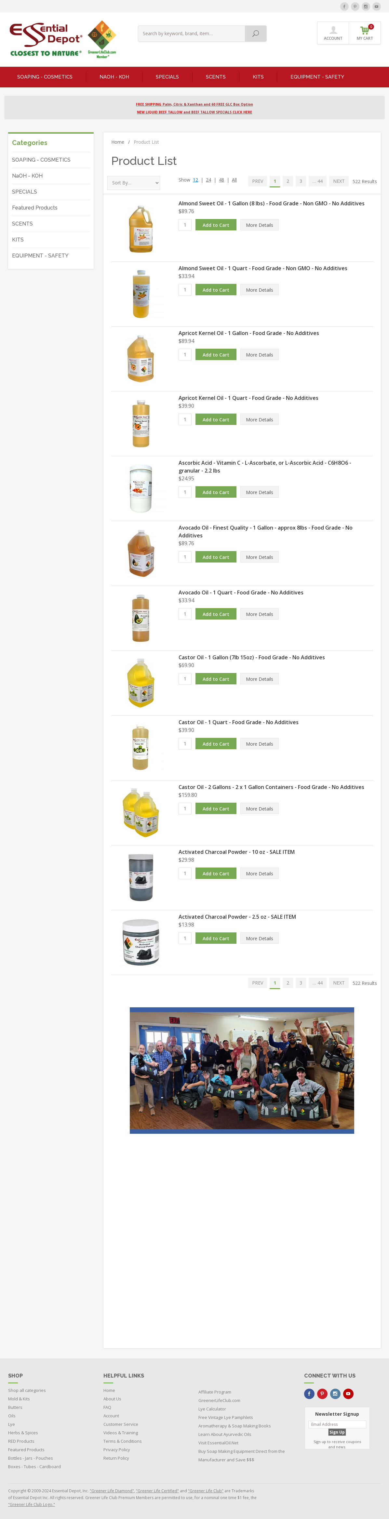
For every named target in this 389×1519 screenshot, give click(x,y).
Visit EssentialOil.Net (218, 1443)
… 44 (318, 181)
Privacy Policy (116, 1450)
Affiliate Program (214, 1392)
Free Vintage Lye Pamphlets (225, 1417)
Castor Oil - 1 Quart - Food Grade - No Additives (239, 722)
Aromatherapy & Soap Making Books (234, 1426)
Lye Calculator (212, 1409)
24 (208, 180)
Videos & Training (120, 1433)
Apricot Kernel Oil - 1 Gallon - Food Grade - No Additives (249, 333)
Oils (12, 1416)
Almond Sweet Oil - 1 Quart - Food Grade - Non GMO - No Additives (263, 268)
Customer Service (120, 1424)
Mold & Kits (19, 1399)
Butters (15, 1407)
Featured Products (35, 208)
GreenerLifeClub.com (219, 1400)
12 (195, 180)
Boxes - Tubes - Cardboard (34, 1466)
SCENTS (216, 77)
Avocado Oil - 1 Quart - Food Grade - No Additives (241, 592)
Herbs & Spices (23, 1433)
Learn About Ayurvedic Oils (224, 1434)
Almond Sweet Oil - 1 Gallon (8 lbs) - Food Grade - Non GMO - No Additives (272, 203)
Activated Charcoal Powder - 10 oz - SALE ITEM (237, 851)
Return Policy (116, 1458)
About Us (112, 1399)
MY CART (365, 32)
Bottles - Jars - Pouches (30, 1458)
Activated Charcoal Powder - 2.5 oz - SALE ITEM (237, 916)
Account (111, 1416)
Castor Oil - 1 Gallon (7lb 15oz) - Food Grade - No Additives (252, 657)
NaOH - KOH (114, 77)
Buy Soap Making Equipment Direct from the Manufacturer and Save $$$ (241, 1455)
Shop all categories (27, 1390)
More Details (259, 225)
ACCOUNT (333, 33)
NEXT (339, 181)
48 (221, 180)
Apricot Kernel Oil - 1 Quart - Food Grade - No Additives (248, 398)
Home (120, 142)
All (234, 180)
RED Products (21, 1441)
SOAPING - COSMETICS (45, 77)
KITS (258, 77)
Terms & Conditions (122, 1441)
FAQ (107, 1407)
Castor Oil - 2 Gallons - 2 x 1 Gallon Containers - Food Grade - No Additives (271, 787)
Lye (11, 1424)
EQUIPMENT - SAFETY (317, 77)
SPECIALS (167, 77)
